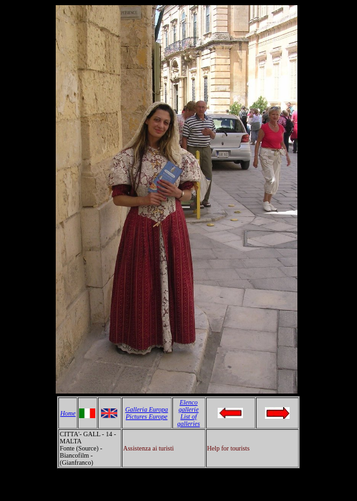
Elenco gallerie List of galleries (189, 413)
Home (68, 413)
